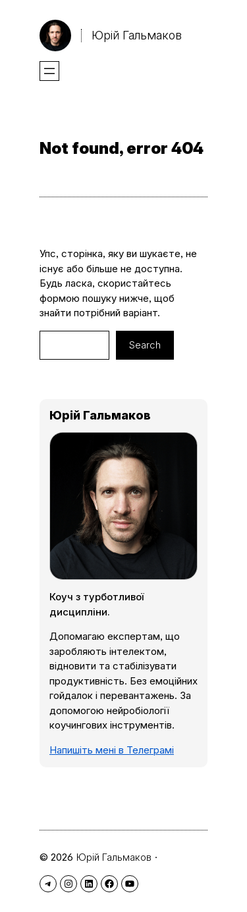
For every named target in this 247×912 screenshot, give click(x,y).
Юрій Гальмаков (137, 35)
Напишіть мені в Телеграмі (111, 750)
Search (145, 345)
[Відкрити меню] (49, 71)
